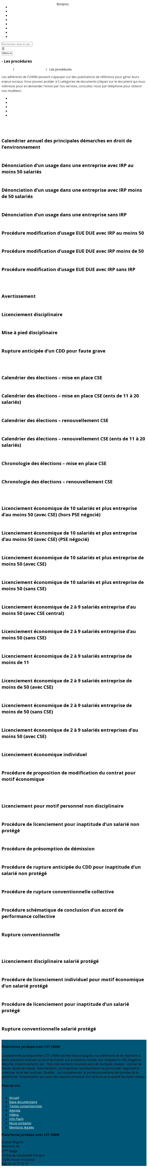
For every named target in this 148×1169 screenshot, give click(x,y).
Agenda (14, 1110)
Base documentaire (23, 1102)
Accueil (6, 69)
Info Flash (16, 1119)
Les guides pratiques (24, 98)
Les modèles (18, 107)
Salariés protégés (17, 943)
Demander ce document (19, 131)
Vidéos (14, 1115)
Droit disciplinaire (17, 278)
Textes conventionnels (25, 1106)
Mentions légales (21, 1127)
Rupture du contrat (19, 788)
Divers (7, 123)
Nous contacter (20, 36)
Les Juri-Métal (19, 102)
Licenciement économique (26, 491)
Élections (10, 360)
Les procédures (20, 111)
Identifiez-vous (81, 4)
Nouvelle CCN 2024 (23, 115)
